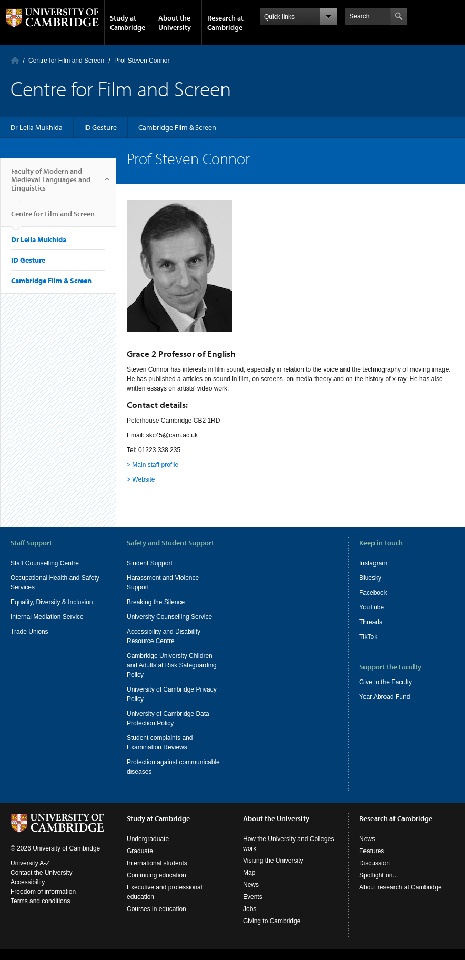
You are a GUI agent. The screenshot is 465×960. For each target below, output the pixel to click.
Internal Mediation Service (47, 617)
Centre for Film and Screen (66, 60)
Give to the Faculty (385, 682)
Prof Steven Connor (141, 60)
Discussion (374, 873)
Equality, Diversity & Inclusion (52, 602)
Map (249, 883)
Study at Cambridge (127, 22)
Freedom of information (43, 902)
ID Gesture (100, 127)
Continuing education (156, 885)
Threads (370, 622)
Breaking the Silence (156, 602)
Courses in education (156, 919)
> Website (141, 479)
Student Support (150, 563)
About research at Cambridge (400, 898)
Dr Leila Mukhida (37, 127)
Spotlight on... (378, 885)
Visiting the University (273, 871)
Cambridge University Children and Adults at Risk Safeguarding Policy (172, 665)
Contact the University (41, 883)
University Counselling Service (169, 617)
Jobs (249, 919)
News (251, 895)
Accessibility (28, 892)
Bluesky (370, 578)
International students (157, 873)
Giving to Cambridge (271, 931)
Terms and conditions (40, 911)
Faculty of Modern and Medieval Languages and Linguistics (50, 183)
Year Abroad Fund (384, 697)
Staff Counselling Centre (45, 563)
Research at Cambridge (225, 22)
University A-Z (30, 873)
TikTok (368, 637)
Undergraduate (148, 849)
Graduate (140, 861)
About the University (174, 22)
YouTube (371, 607)
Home (15, 60)
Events (252, 907)
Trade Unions (29, 631)
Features (371, 861)
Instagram (373, 563)
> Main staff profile (152, 464)
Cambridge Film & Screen (177, 127)
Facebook (373, 592)
